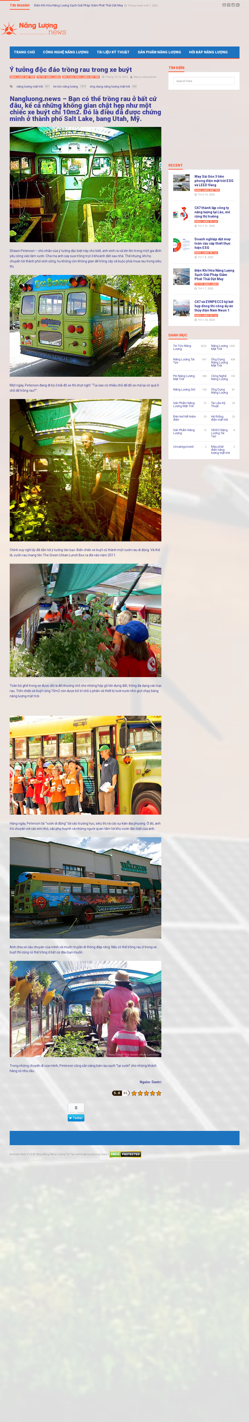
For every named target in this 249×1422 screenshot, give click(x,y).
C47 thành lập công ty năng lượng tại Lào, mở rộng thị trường (212, 212)
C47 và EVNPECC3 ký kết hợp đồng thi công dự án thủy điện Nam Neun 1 (214, 306)
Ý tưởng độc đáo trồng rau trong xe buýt (71, 70)
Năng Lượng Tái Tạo (206, 221)
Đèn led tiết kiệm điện (184, 418)
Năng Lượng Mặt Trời (22, 77)
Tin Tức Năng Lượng (48, 77)
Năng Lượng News (145, 77)
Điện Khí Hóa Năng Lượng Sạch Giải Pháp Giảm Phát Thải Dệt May (79, 5)
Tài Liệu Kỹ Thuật (113, 52)
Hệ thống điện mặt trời (219, 418)
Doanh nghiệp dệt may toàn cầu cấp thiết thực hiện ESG (213, 243)
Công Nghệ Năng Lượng (66, 52)
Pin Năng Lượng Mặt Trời (184, 377)
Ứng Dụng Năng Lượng (219, 391)
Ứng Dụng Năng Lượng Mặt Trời (81, 77)
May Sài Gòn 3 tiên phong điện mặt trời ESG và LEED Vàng (214, 181)
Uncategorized (183, 446)
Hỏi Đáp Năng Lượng (208, 52)
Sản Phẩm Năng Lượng (159, 52)
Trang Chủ (24, 52)
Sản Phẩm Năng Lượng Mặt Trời (184, 404)
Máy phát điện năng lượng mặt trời (220, 449)
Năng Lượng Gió (184, 389)
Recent (175, 165)
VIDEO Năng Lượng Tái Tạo (219, 433)
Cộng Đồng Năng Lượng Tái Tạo (55, 1154)
